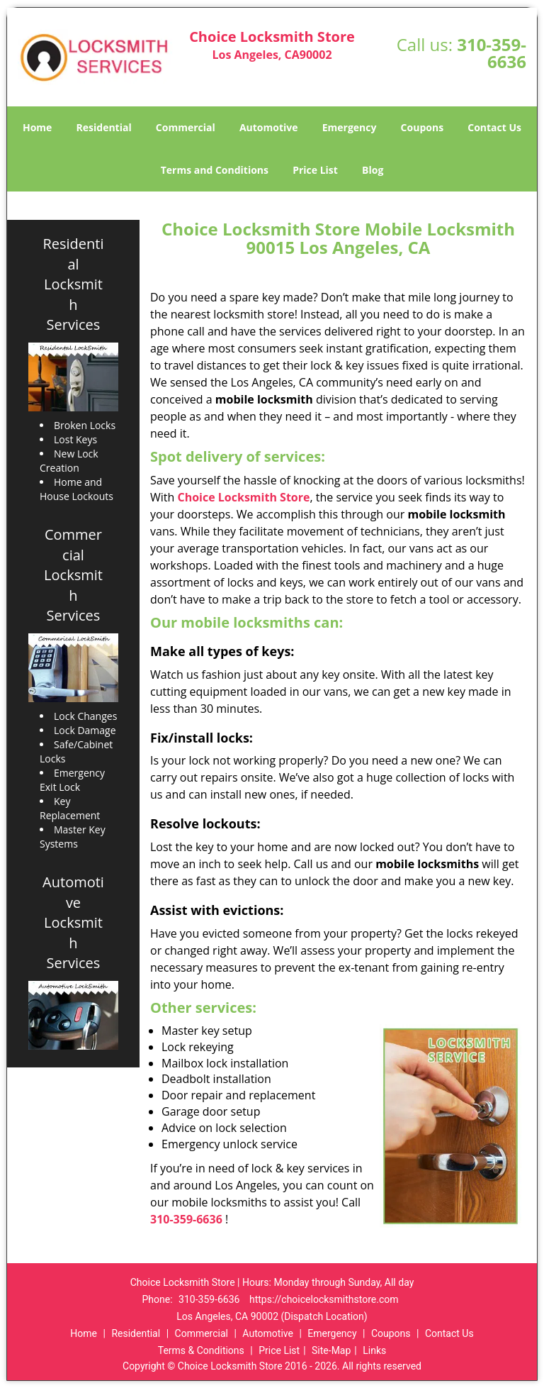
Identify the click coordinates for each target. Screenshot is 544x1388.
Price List (315, 170)
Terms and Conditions (214, 170)
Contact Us (494, 127)
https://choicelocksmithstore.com (324, 1299)
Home (37, 127)
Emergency (349, 127)
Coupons (422, 127)
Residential (104, 127)
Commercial (185, 127)
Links (374, 1350)
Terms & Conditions (201, 1350)
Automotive (268, 127)
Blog (372, 170)
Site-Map (331, 1350)
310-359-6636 (491, 53)
